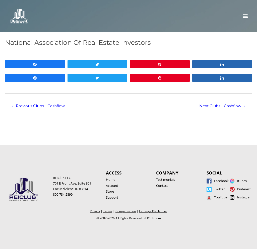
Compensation (125, 211)
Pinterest (244, 189)
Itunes (242, 181)
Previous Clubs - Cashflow (38, 106)
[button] (245, 16)
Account (112, 185)
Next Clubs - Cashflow (222, 106)
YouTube (220, 197)
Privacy (95, 211)
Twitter (219, 189)
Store (110, 191)
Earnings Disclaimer (153, 211)
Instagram (244, 197)
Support (112, 197)
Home (110, 179)
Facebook (221, 181)
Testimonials (165, 179)
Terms (107, 211)
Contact (162, 185)
